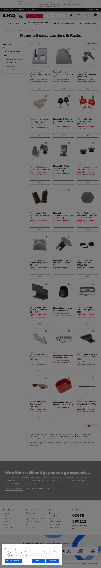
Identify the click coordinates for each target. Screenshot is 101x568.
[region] (32, 554)
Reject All (38, 561)
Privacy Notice (9, 556)
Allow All (53, 561)
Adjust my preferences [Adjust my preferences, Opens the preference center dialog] (13, 561)
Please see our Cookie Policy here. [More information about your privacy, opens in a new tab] (25, 556)
